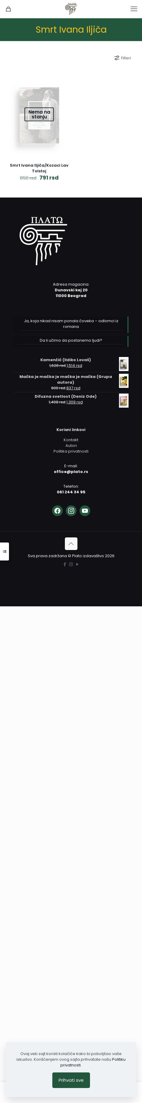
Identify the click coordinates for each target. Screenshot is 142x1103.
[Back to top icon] (71, 543)
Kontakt (71, 440)
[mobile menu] (134, 9)
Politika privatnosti (71, 451)
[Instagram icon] (71, 564)
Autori (71, 445)
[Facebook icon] (64, 564)
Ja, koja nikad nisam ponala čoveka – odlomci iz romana (71, 323)
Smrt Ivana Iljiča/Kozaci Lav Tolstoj (39, 168)
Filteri (122, 58)
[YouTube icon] (77, 564)
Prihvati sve (71, 1080)
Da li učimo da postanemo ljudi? (71, 340)
